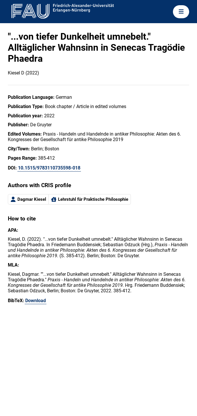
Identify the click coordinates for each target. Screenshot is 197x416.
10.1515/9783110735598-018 (49, 168)
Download (35, 300)
